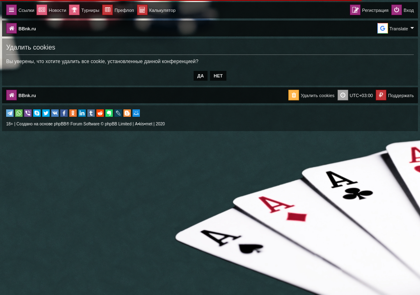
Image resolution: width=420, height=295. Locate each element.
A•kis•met (144, 124)
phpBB (60, 124)
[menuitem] (156, 10)
